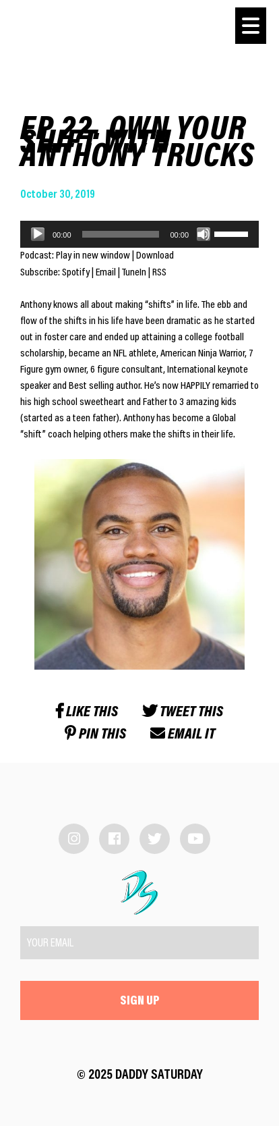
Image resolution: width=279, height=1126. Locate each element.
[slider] (121, 234)
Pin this (95, 735)
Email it (182, 735)
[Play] (37, 234)
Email (106, 272)
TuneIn (134, 272)
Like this (87, 712)
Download (155, 255)
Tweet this (182, 712)
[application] (139, 234)
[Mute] (203, 234)
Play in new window (93, 255)
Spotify (76, 272)
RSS (159, 272)
